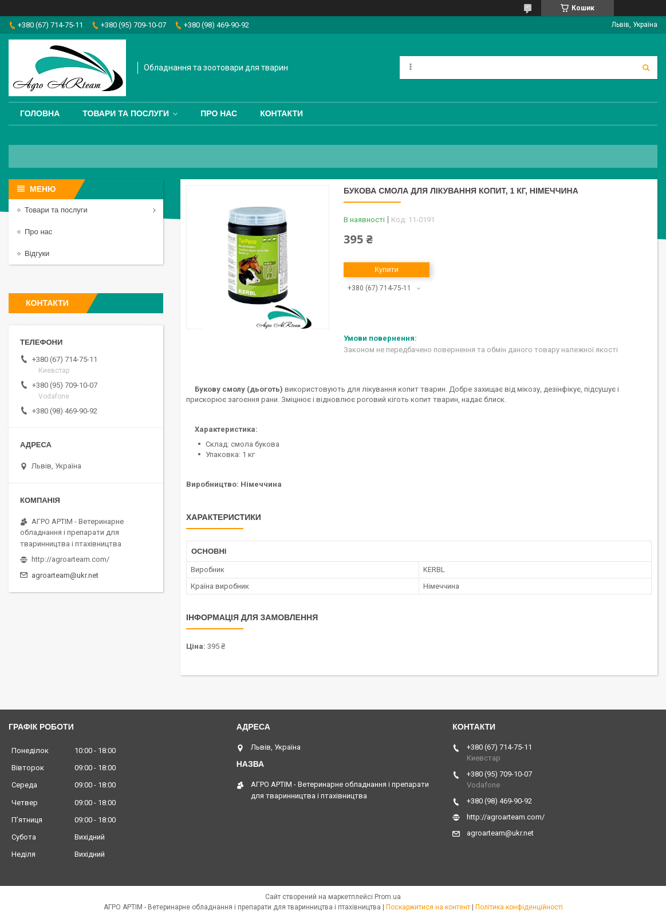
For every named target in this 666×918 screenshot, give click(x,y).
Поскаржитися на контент (428, 907)
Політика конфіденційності (519, 907)
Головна (40, 113)
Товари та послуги (125, 113)
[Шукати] (646, 67)
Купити (387, 269)
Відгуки (37, 253)
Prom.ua (388, 897)
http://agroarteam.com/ (70, 559)
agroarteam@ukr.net (64, 575)
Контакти (281, 113)
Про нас (218, 113)
